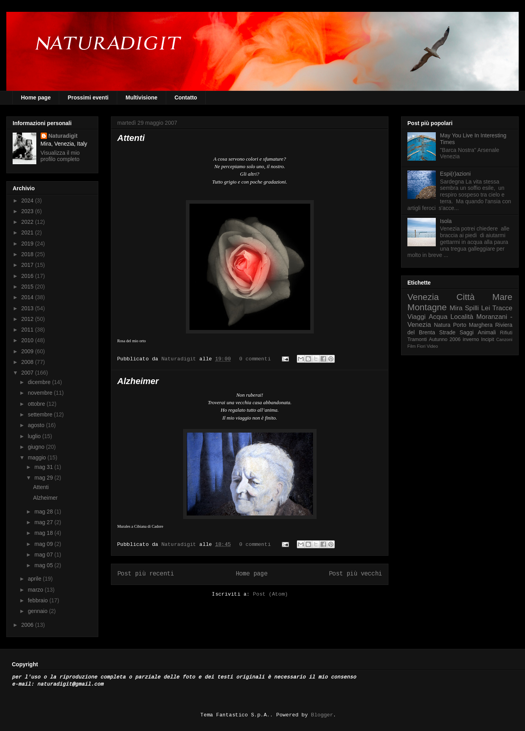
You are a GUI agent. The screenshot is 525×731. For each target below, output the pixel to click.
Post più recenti (145, 573)
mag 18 (44, 533)
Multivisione (142, 97)
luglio (35, 436)
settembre (41, 414)
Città (465, 297)
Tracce (502, 308)
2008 (28, 362)
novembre (41, 393)
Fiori (421, 346)
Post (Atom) (270, 594)
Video (432, 346)
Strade (447, 332)
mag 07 (44, 554)
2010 (28, 340)
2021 (28, 232)
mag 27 (44, 522)
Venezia (423, 297)
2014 (28, 297)
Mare (502, 297)
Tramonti (417, 339)
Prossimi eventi (88, 97)
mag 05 (44, 565)
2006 (28, 625)
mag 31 (44, 467)
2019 (28, 243)
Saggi (466, 332)
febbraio (38, 600)
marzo (36, 590)
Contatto (185, 97)
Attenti (131, 138)
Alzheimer (138, 381)
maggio (37, 457)
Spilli (472, 308)
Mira (456, 308)
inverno (471, 339)
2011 (28, 329)
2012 (28, 319)
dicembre (40, 382)
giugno (37, 447)
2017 (28, 265)
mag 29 (44, 477)
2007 (28, 372)
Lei (485, 308)
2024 (28, 200)
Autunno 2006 (445, 339)
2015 (28, 286)
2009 (28, 351)
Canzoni (504, 339)
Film (411, 346)
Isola (446, 221)
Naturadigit (180, 359)
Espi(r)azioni (455, 174)
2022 (28, 222)
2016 (28, 276)
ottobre (37, 404)
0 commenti (255, 359)
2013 (28, 308)
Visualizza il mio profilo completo (60, 156)
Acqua (438, 317)
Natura (442, 325)
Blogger (322, 715)
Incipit (487, 339)
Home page (36, 97)
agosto (37, 425)
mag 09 (44, 544)
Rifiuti (506, 333)
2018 (28, 254)
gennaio (38, 611)
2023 (28, 211)
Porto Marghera (473, 325)
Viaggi (416, 317)
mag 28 (44, 511)
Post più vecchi (355, 573)
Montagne (427, 307)
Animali (487, 332)
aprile (35, 578)
